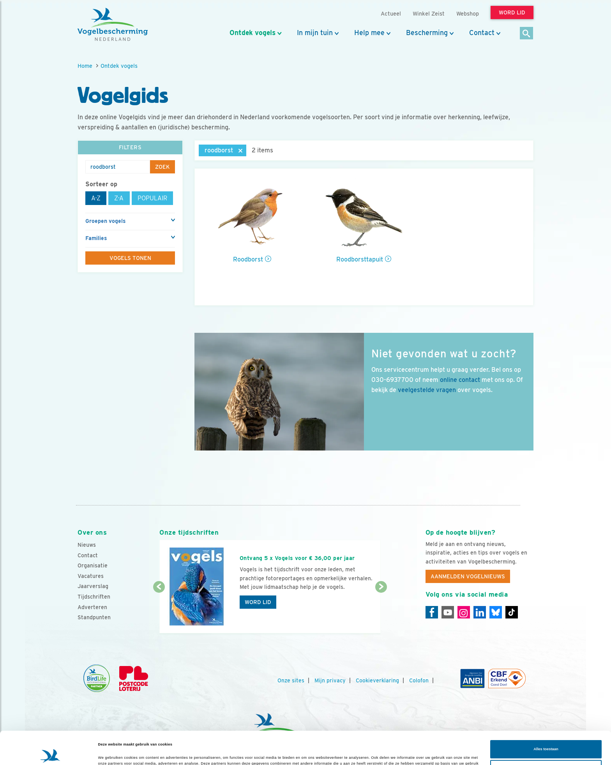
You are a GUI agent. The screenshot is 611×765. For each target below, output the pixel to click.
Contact (481, 33)
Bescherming (427, 33)
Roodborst (248, 259)
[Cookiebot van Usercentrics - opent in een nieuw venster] (50, 752)
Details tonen (110, 752)
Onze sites (290, 680)
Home (85, 65)
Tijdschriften (94, 597)
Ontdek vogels (252, 33)
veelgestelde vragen (427, 390)
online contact (460, 379)
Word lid (258, 602)
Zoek (162, 167)
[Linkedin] (479, 612)
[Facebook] (432, 612)
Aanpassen (546, 738)
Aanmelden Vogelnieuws (468, 576)
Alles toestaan (545, 718)
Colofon (419, 680)
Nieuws (87, 545)
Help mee (369, 33)
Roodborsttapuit (359, 259)
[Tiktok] (511, 612)
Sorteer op (101, 184)
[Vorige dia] (158, 610)
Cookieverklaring (377, 680)
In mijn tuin (315, 33)
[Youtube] (447, 612)
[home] (113, 24)
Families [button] (96, 238)
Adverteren (92, 607)
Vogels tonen (130, 258)
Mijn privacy (330, 680)
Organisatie (93, 565)
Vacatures (91, 576)
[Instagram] (463, 612)
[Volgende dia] (380, 610)
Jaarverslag (93, 586)
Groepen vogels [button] (105, 221)
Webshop (467, 13)
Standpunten (94, 617)
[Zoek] (526, 34)
